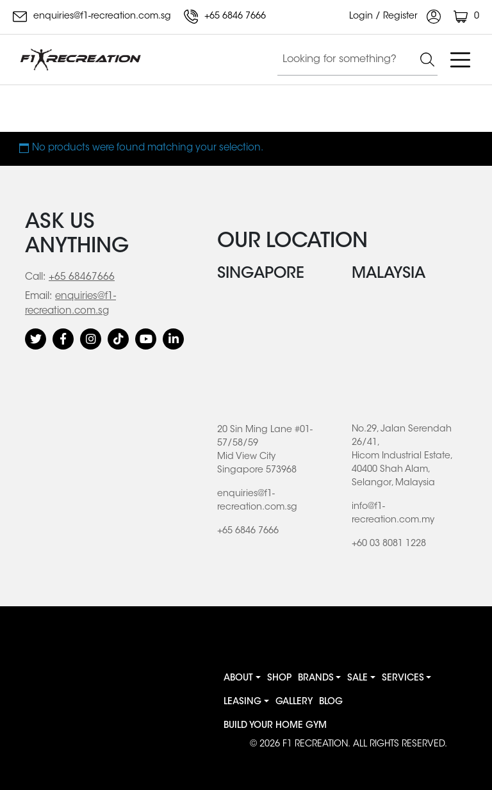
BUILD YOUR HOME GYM (275, 725)
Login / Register (395, 17)
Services (403, 678)
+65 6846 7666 (225, 17)
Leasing (242, 702)
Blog (331, 702)
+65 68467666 (82, 277)
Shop (279, 678)
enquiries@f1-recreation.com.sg (92, 17)
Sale (357, 678)
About (238, 678)
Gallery (294, 702)
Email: (38, 297)
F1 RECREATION (315, 744)
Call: (35, 277)
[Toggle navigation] (460, 59)
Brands (316, 678)
